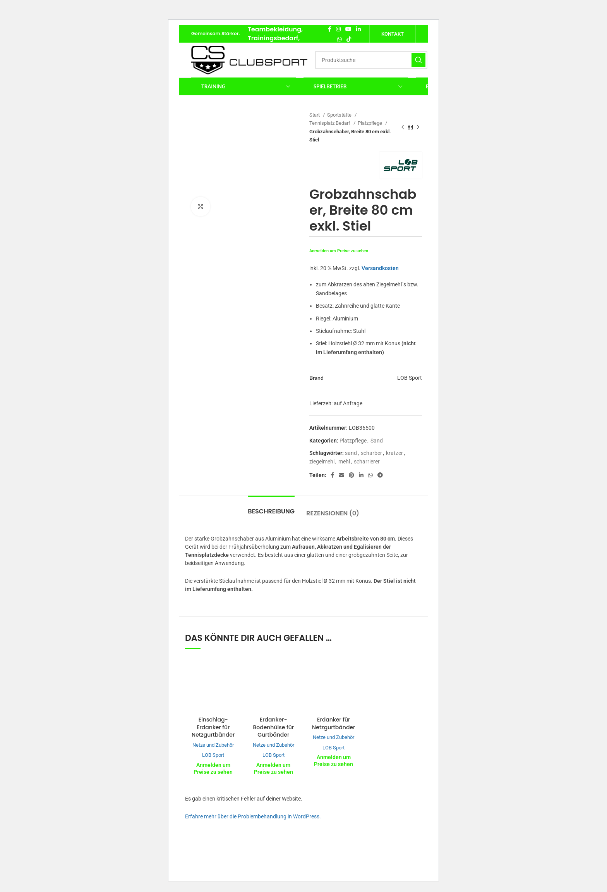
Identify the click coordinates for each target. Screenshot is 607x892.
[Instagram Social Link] (338, 29)
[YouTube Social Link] (348, 29)
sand (351, 453)
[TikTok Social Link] (348, 39)
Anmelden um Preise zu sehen (338, 250)
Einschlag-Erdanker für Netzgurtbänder (213, 727)
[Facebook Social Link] (330, 29)
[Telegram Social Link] (380, 475)
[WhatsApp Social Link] (339, 39)
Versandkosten (380, 268)
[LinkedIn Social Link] (358, 29)
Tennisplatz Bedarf (330, 123)
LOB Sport (213, 755)
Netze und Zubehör (213, 745)
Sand (376, 440)
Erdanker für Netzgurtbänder (333, 723)
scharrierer (367, 461)
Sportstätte (340, 115)
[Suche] (371, 60)
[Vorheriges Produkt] (402, 127)
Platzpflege (370, 123)
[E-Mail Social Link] (341, 475)
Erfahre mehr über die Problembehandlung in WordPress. (253, 816)
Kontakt (392, 34)
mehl (344, 461)
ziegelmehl (321, 461)
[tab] (271, 507)
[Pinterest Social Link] (351, 475)
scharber (371, 453)
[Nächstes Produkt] (418, 127)
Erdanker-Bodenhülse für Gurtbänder (273, 727)
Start (315, 115)
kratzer (394, 453)
